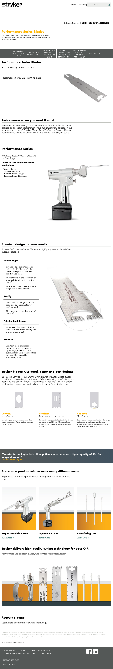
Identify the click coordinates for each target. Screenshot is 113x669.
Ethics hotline (9, 664)
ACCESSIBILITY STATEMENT (41, 650)
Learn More (7, 538)
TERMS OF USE (46, 654)
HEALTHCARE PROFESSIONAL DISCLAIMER (20, 654)
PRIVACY (23, 650)
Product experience (11, 660)
